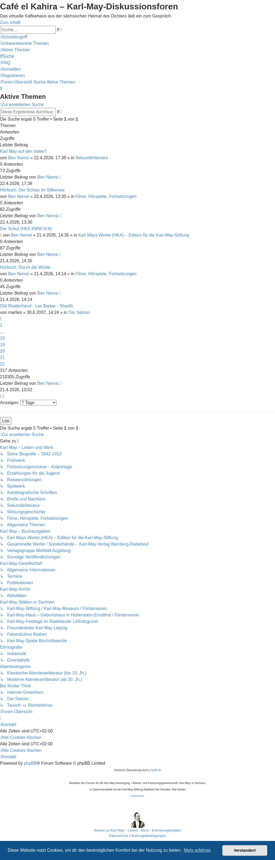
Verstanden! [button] (245, 850)
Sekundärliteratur (91, 157)
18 (2, 338)
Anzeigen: (28, 402)
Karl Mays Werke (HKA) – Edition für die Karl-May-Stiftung (133, 235)
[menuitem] (24, 43)
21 (2, 357)
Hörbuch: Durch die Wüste (25, 267)
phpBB (30, 763)
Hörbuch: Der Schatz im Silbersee (32, 190)
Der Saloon (79, 312)
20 (2, 351)
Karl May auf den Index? (23, 151)
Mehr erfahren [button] (197, 850)
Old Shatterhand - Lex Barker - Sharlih (36, 306)
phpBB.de (155, 770)
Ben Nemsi (18, 157)
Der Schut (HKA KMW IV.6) (26, 228)
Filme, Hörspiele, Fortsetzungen (105, 196)
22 (2, 364)
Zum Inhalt (10, 22)
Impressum (137, 795)
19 (2, 344)
